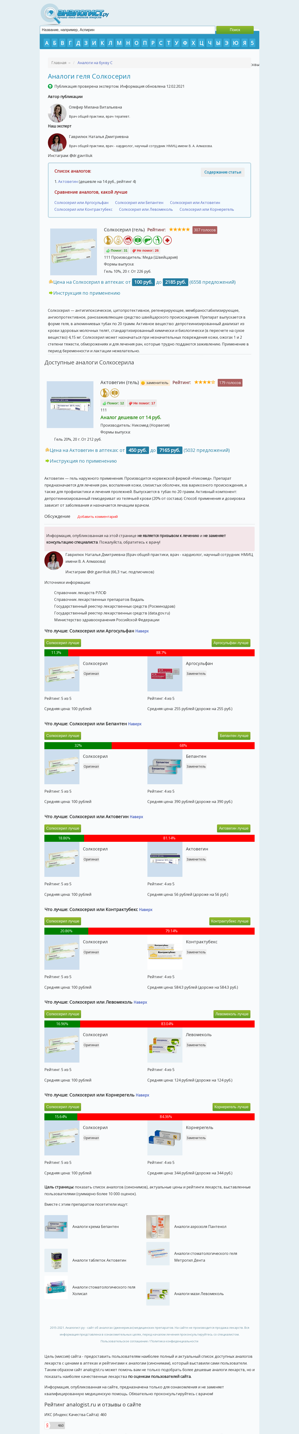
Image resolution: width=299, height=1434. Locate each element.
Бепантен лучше (234, 736)
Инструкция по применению (86, 293)
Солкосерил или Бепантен (139, 202)
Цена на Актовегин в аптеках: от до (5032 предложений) (140, 450)
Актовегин (68, 181)
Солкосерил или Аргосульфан (81, 202)
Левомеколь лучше (232, 1014)
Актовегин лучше (234, 828)
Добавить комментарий (97, 516)
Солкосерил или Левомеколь (146, 209)
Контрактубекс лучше (230, 921)
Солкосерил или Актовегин (195, 202)
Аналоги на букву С (95, 62)
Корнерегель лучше (231, 1107)
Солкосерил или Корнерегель (207, 209)
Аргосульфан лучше (231, 643)
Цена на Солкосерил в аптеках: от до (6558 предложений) (144, 282)
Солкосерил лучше (62, 643)
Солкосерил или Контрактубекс (83, 209)
